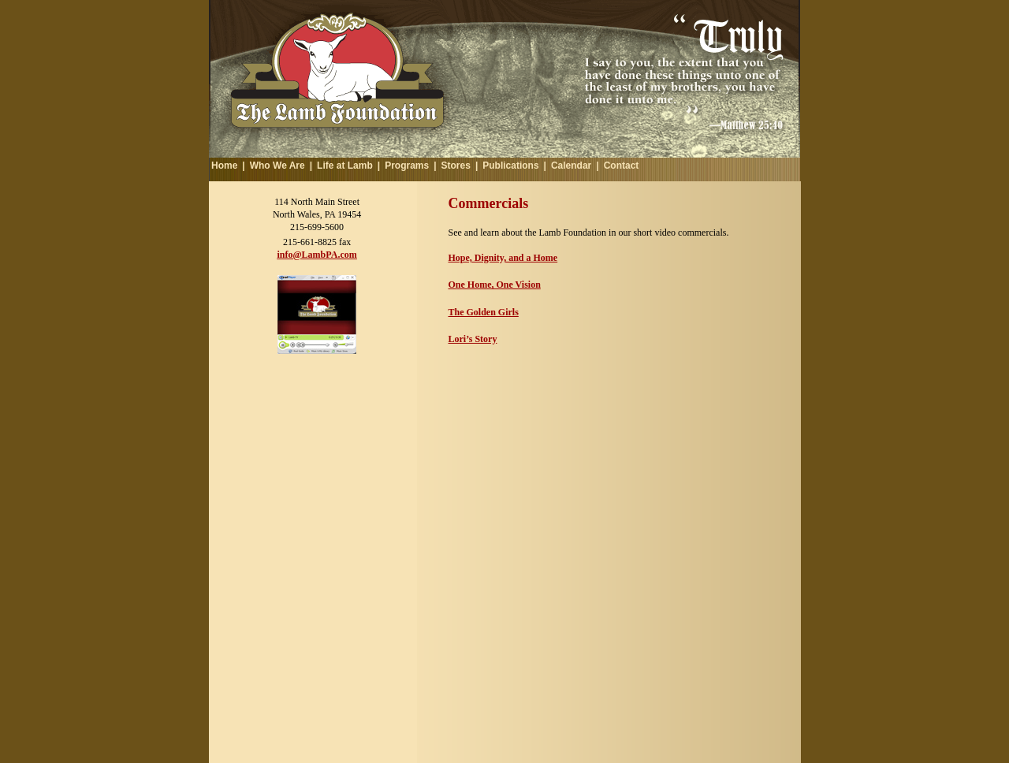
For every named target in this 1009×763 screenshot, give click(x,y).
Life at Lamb (345, 165)
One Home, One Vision (495, 284)
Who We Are (277, 165)
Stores (456, 165)
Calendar (571, 165)
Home (224, 165)
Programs (407, 165)
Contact (621, 165)
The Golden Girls (484, 312)
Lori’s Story (473, 338)
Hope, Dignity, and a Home (503, 257)
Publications (510, 165)
